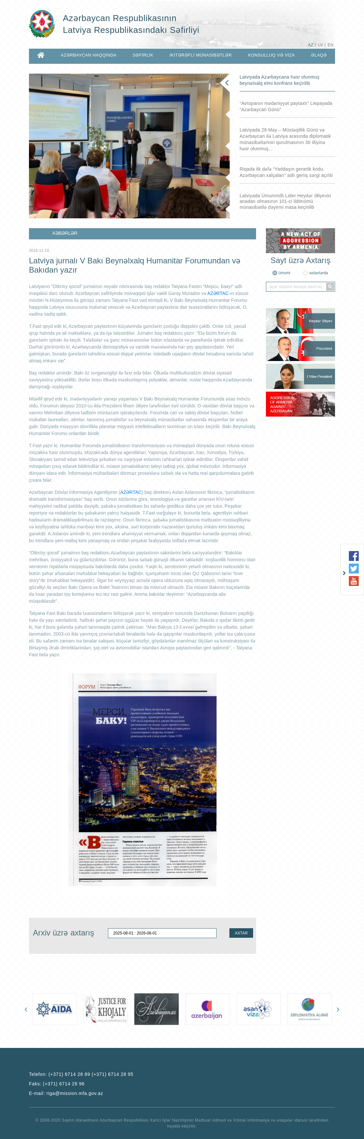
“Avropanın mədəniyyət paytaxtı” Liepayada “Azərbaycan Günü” (286, 106)
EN (330, 45)
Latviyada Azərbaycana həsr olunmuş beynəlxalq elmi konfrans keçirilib (280, 80)
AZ (310, 45)
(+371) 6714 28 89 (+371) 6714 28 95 (90, 1074)
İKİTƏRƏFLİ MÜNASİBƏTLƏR (200, 55)
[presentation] (26, 1009)
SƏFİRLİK (143, 55)
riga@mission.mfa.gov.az (74, 1093)
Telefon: (81, 1074)
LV (320, 45)
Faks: (57, 1083)
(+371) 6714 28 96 (64, 1083)
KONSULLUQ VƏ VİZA (271, 55)
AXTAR (241, 933)
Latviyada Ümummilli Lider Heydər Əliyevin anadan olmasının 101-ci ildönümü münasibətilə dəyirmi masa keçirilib (285, 201)
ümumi (284, 273)
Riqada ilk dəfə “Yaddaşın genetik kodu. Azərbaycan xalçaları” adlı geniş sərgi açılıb (286, 172)
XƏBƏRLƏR (64, 233)
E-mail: (66, 1093)
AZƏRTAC (218, 293)
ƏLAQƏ (319, 55)
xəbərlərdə (318, 273)
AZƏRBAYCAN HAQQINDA (88, 55)
